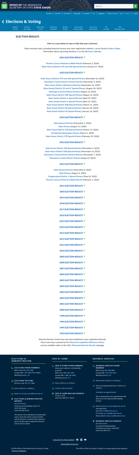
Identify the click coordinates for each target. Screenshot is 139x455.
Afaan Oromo (112, 13)
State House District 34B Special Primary (64, 95)
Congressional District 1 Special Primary (65, 176)
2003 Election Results (71, 292)
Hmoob (57, 13)
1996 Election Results (71, 321)
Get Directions (20, 403)
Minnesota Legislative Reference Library (86, 342)
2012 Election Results (71, 239)
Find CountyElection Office (78, 28)
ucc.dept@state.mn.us (113, 413)
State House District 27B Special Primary (64, 136)
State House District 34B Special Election (63, 85)
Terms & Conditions (18, 451)
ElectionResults (65, 28)
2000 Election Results (71, 310)
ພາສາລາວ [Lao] (101, 13)
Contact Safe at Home (63, 388)
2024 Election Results (71, 117)
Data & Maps (114, 48)
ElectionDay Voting (27, 28)
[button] (135, 6)
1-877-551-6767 (110, 373)
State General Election (63, 123)
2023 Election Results (71, 142)
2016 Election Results (71, 215)
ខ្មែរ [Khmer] (121, 13)
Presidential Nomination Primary (65, 133)
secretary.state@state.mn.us (31, 394)
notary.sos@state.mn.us (115, 416)
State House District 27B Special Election (65, 129)
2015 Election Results (71, 221)
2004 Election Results (71, 286)
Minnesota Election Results (84, 345)
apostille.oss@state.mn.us (106, 411)
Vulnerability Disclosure (69, 444)
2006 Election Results (71, 274)
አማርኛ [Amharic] (127, 13)
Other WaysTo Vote (40, 28)
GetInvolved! (106, 28)
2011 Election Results (71, 245)
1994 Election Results (71, 327)
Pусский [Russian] (86, 13)
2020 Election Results (71, 191)
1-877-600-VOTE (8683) (31, 373)
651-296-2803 (110, 370)
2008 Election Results (71, 262)
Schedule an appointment (106, 392)
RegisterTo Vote (15, 28)
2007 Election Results (71, 268)
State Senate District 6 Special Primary (65, 101)
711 (28, 375)
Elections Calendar (93, 51)
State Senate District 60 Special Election (64, 108)
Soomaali (67, 13)
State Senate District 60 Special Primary (64, 111)
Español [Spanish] (49, 13)
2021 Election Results (71, 186)
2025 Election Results (71, 72)
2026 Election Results (71, 57)
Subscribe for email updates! (63, 440)
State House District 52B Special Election (64, 148)
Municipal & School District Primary (64, 91)
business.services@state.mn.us (113, 406)
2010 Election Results (71, 250)
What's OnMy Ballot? (53, 28)
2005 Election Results (71, 280)
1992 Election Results (71, 333)
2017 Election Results (71, 209)
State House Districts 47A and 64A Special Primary (63, 78)
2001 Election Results (71, 304)
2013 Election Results (71, 233)
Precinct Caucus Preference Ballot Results (64, 63)
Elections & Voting (21, 21)
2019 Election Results (71, 197)
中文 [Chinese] (93, 13)
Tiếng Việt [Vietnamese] (76, 13)
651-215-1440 (28, 370)
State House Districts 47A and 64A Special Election (64, 66)
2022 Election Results (71, 164)
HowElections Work (120, 28)
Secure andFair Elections (93, 28)
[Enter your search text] (113, 6)
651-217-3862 (30, 383)
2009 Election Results (71, 256)
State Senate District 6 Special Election (65, 98)
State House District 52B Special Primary (63, 151)
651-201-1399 (69, 373)
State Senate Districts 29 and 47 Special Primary (64, 88)
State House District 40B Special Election (65, 104)
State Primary (64, 126)
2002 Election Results (71, 298)
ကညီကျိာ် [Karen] (135, 13)
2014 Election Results (71, 227)
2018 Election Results (71, 203)
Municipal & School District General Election (63, 81)
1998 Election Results (71, 316)
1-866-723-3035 (70, 375)
